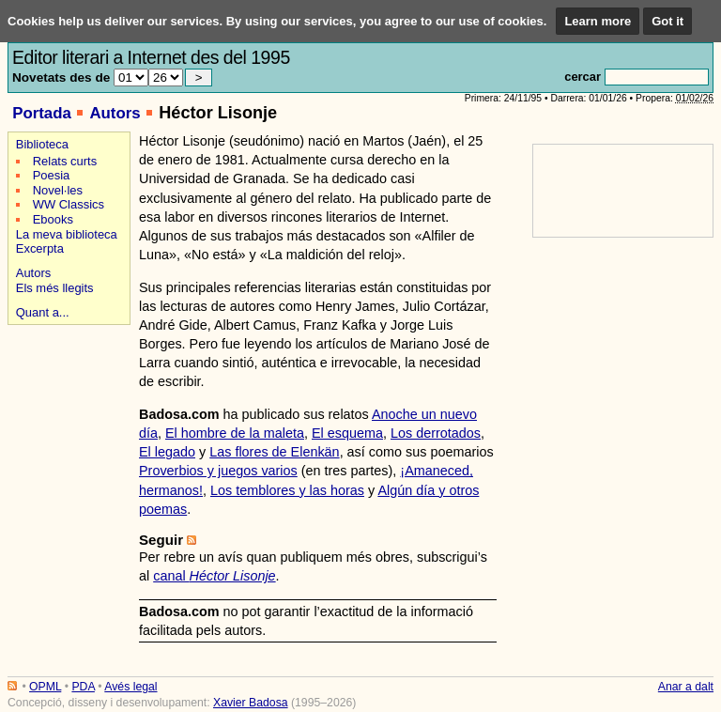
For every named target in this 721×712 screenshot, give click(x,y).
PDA (82, 686)
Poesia (51, 175)
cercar (582, 77)
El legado (167, 451)
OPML (45, 686)
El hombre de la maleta (234, 433)
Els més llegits (55, 288)
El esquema (347, 433)
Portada (41, 113)
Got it (667, 21)
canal (214, 575)
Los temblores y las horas (287, 490)
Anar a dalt (685, 686)
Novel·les (58, 190)
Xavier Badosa (250, 702)
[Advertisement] (66, 396)
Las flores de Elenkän (274, 451)
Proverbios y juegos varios (218, 470)
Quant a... (42, 312)
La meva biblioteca (66, 234)
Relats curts (65, 161)
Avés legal (130, 686)
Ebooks (53, 219)
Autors (114, 113)
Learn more (597, 21)
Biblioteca (42, 144)
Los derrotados (436, 433)
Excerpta (40, 248)
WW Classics (68, 204)
